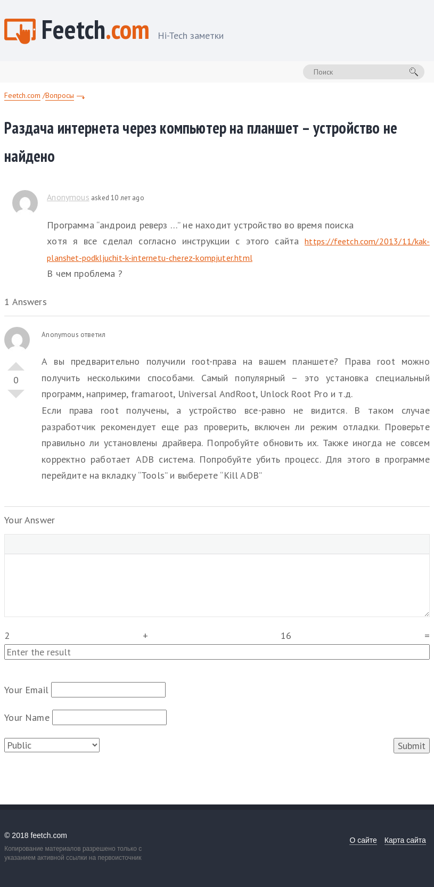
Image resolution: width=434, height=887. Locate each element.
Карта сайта (405, 840)
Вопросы (59, 95)
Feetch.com (22, 95)
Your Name (27, 717)
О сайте (362, 840)
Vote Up (15, 362)
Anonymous (68, 197)
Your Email (26, 690)
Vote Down (15, 398)
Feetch (133, 30)
